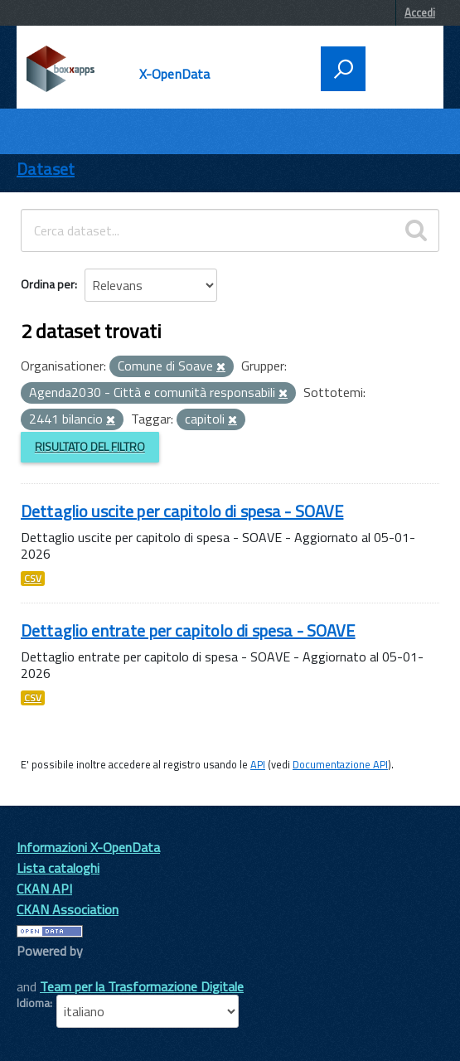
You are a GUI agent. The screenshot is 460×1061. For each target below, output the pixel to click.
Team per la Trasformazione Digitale (142, 986)
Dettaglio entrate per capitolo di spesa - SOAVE (188, 630)
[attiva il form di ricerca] (343, 68)
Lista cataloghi (58, 868)
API (257, 764)
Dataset (46, 169)
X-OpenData (175, 73)
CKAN (45, 969)
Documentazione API (340, 764)
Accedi (419, 12)
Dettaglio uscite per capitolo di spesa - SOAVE (182, 511)
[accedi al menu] (399, 67)
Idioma (33, 1003)
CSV (32, 578)
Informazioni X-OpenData (88, 847)
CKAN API (44, 889)
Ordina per (48, 284)
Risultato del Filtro (90, 446)
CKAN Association (68, 909)
